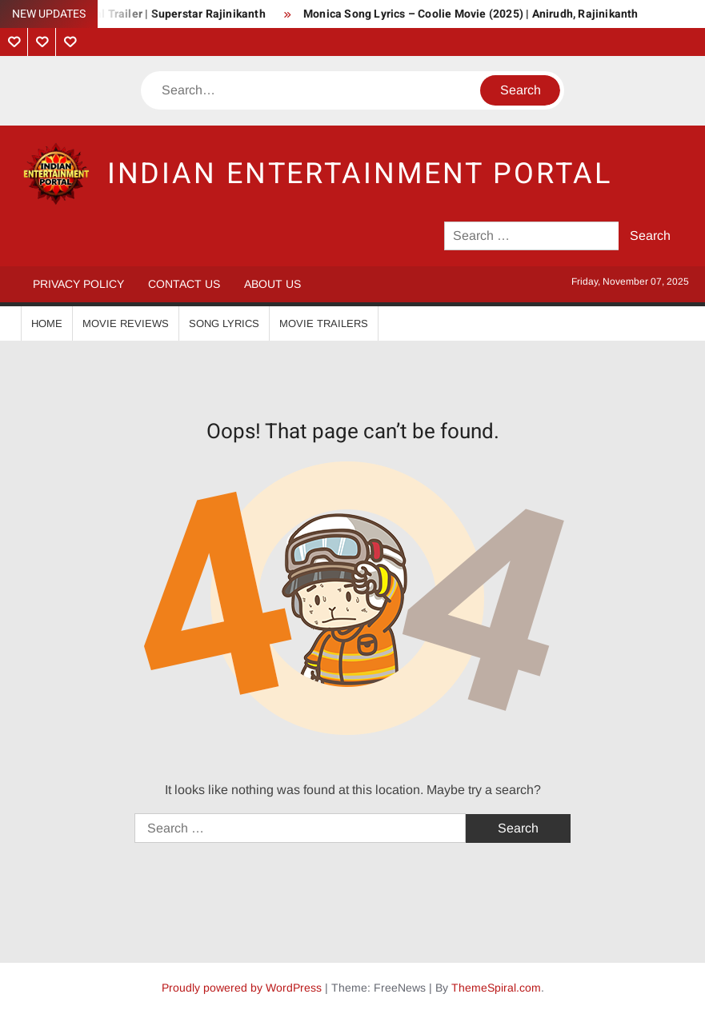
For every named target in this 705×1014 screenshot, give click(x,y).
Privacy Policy (78, 283)
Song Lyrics (224, 323)
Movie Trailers (323, 323)
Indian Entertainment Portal (359, 174)
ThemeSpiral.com (496, 987)
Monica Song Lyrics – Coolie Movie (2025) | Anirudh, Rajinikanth (471, 14)
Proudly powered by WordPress (242, 987)
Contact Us (184, 283)
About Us (272, 283)
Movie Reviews (125, 323)
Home (46, 323)
